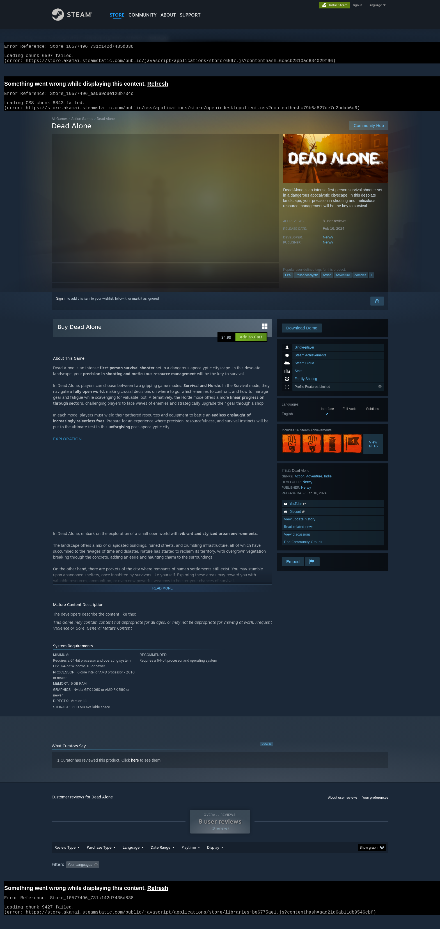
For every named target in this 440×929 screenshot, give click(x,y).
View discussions (297, 541)
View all (267, 750)
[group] (220, 876)
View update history (299, 526)
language (375, 5)
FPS (288, 281)
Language (131, 858)
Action (327, 281)
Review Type (64, 858)
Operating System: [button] (267, 875)
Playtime (189, 858)
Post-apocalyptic (306, 281)
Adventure (343, 281)
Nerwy (328, 244)
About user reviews (343, 804)
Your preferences (375, 804)
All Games (60, 125)
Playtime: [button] (180, 875)
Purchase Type (99, 858)
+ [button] (371, 281)
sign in (357, 5)
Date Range (160, 858)
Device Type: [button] (339, 875)
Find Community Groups (303, 549)
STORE (117, 15)
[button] (251, 343)
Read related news (298, 533)
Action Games (82, 125)
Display (213, 858)
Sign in (61, 305)
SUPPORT (190, 15)
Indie (328, 483)
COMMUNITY (143, 15)
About (168, 15)
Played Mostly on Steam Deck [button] (220, 875)
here (135, 767)
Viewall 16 (373, 451)
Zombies (360, 281)
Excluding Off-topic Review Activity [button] (136, 875)
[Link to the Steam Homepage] (76, 19)
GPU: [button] (315, 875)
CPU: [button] (296, 875)
